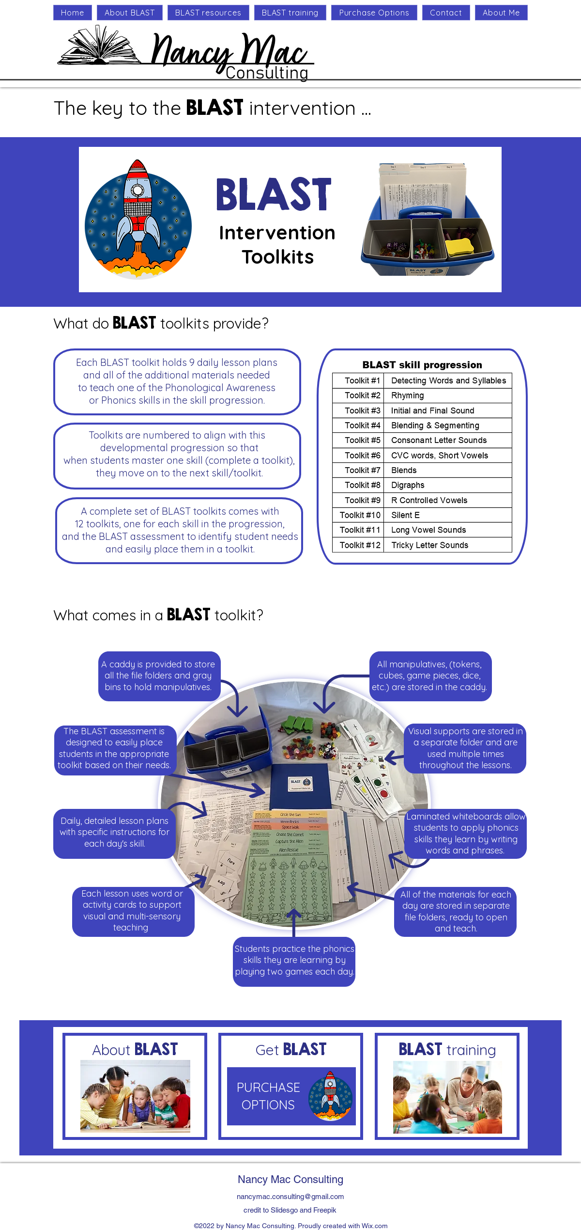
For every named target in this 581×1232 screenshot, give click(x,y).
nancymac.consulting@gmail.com (290, 1196)
